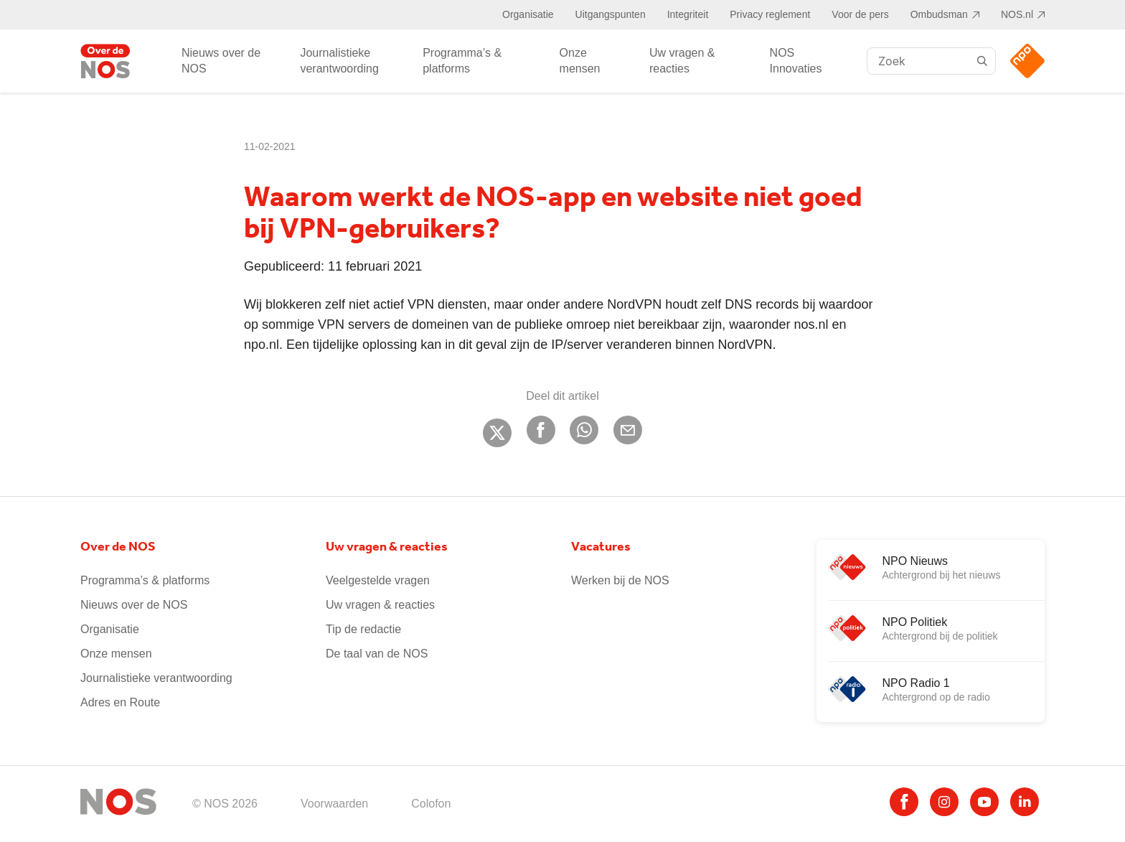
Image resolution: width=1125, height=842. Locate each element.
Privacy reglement (770, 14)
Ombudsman (939, 14)
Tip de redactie (363, 629)
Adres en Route (120, 702)
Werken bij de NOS (620, 580)
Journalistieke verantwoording (339, 61)
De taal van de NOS (377, 653)
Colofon (431, 803)
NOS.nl (1017, 14)
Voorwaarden (334, 803)
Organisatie (528, 14)
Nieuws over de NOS (221, 61)
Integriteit (688, 14)
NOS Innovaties (796, 61)
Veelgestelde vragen (378, 580)
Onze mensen (580, 61)
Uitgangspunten (610, 14)
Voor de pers (860, 14)
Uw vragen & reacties (682, 61)
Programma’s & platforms (462, 61)
